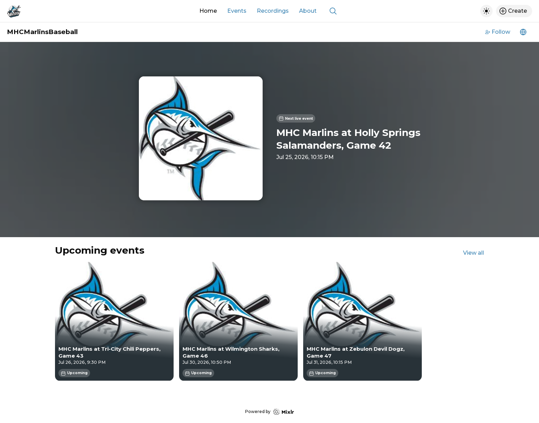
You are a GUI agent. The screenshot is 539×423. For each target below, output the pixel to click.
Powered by (269, 412)
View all (473, 253)
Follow (497, 32)
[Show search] (333, 11)
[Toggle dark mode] (486, 11)
